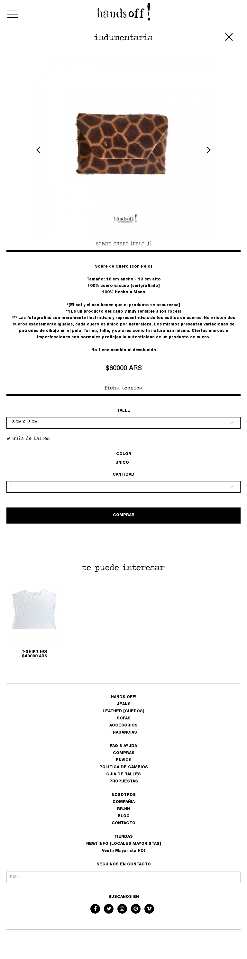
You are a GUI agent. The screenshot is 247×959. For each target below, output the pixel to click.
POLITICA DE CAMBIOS (123, 767)
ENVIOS (124, 760)
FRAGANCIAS (123, 733)
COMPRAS (123, 753)
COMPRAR (123, 515)
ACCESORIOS (123, 725)
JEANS (124, 704)
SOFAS (124, 718)
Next (207, 150)
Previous (39, 150)
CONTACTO (123, 823)
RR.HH (123, 809)
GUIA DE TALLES (123, 774)
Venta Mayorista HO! (123, 851)
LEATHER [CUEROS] (123, 711)
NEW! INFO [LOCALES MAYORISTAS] (123, 844)
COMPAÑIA (124, 802)
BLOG (124, 816)
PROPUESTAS (123, 781)
